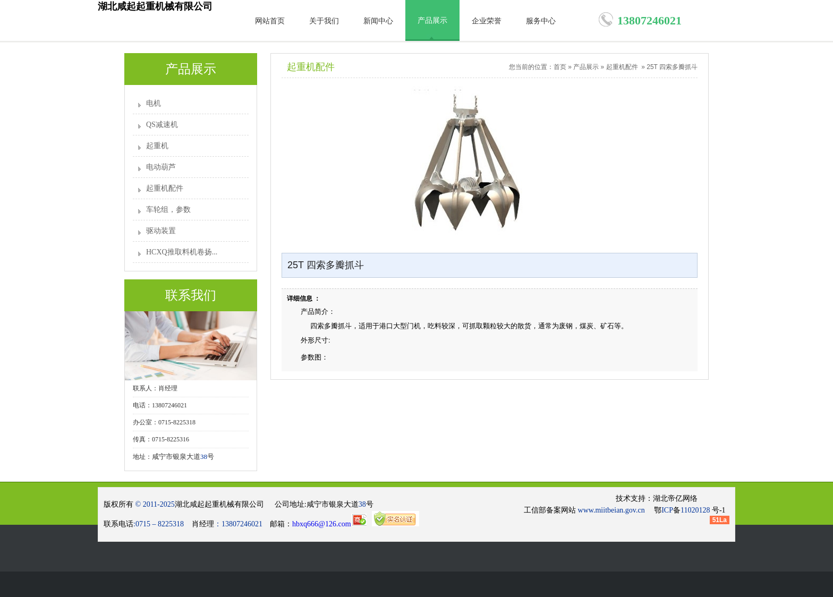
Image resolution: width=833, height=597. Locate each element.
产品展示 (432, 20)
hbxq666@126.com (329, 524)
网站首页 (270, 21)
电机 (153, 103)
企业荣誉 (487, 21)
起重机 (157, 146)
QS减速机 (162, 125)
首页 (560, 67)
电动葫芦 (161, 167)
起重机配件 (164, 188)
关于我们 (324, 21)
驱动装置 (161, 231)
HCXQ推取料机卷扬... (181, 252)
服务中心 (541, 21)
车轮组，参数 (168, 210)
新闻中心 (378, 21)
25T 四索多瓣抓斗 (672, 67)
